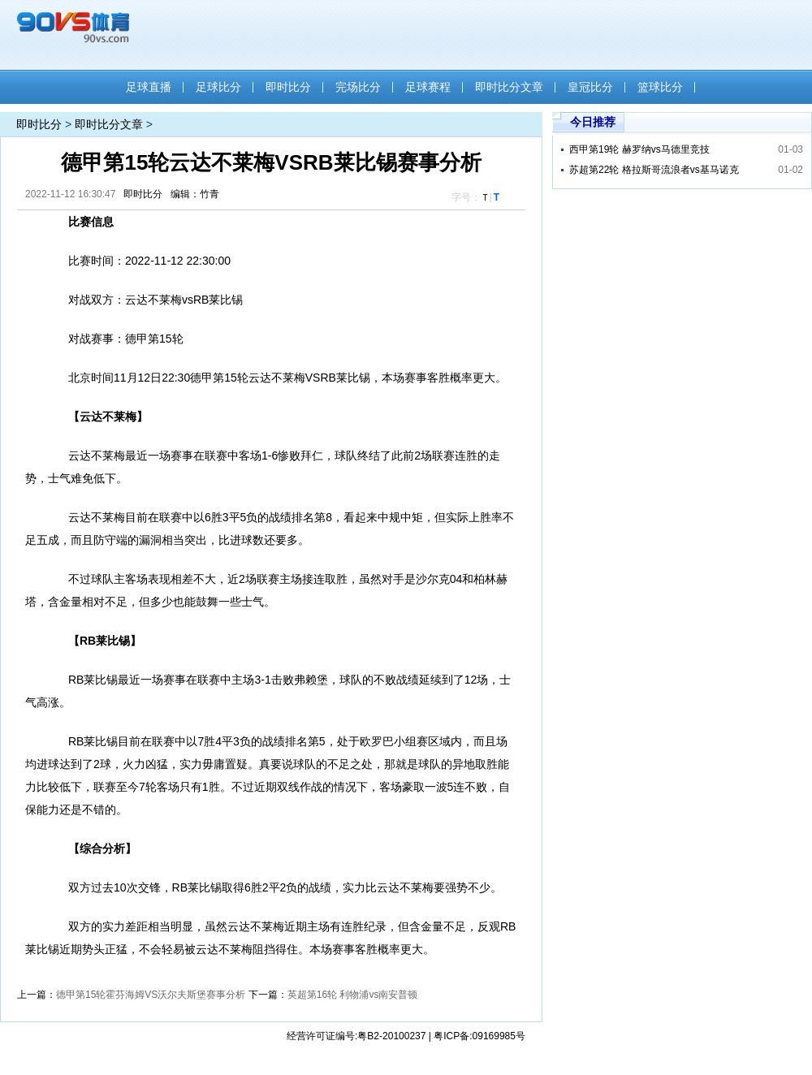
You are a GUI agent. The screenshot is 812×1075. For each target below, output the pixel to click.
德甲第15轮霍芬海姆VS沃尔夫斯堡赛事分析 (150, 994)
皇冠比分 (590, 86)
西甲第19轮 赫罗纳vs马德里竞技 (639, 149)
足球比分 (218, 86)
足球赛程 (428, 86)
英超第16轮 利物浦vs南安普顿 (352, 994)
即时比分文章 (509, 86)
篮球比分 (660, 86)
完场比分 (358, 86)
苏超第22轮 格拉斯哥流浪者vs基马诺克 (654, 169)
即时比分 (288, 86)
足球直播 (148, 86)
